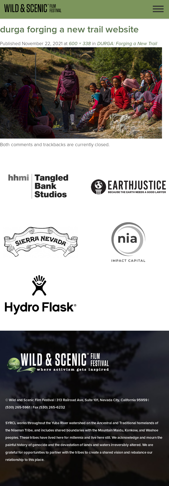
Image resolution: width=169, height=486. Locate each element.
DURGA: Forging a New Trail (127, 43)
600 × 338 (80, 43)
